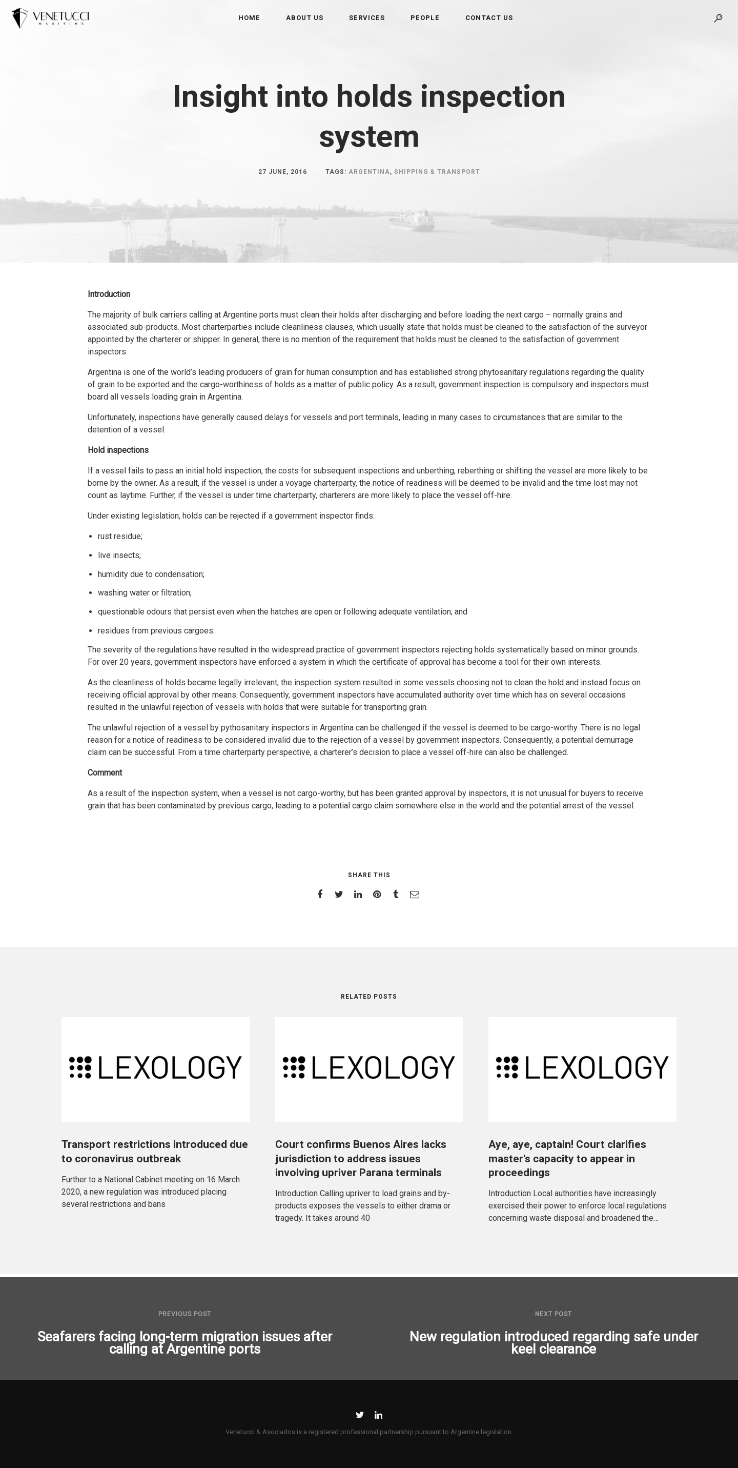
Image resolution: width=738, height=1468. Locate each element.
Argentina (369, 171)
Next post (553, 1314)
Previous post (184, 1314)
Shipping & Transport (437, 171)
